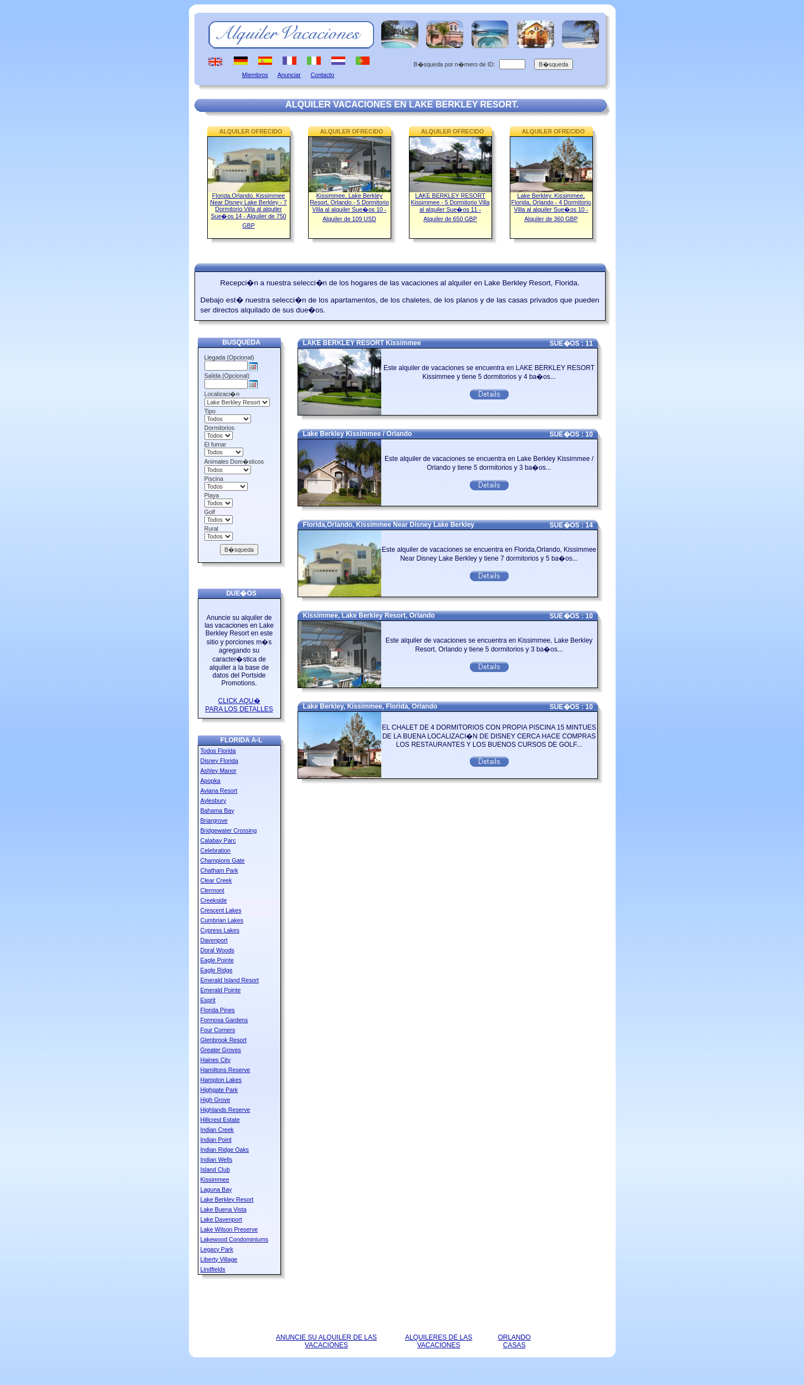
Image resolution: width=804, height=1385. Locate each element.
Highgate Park (219, 1089)
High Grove (216, 1099)
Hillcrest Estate (220, 1119)
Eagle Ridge (217, 970)
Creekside (214, 900)
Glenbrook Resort (224, 1040)
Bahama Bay (217, 810)
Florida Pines (218, 1010)
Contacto (323, 74)
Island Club (215, 1169)
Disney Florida (219, 760)
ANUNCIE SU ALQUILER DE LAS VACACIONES (326, 1341)
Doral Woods (217, 950)
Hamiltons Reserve (225, 1069)
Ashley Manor (219, 770)
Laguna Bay (216, 1189)
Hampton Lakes (221, 1079)
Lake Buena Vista (224, 1209)
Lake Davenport (221, 1219)
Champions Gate (223, 860)
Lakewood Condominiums (235, 1239)
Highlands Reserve (225, 1109)
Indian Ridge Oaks (225, 1149)
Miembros (255, 74)
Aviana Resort (219, 790)
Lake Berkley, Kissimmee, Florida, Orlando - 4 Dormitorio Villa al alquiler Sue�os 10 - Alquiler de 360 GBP (551, 207)
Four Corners (218, 1030)
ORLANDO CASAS (514, 1341)
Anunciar (289, 74)
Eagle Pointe (217, 960)
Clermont (212, 890)
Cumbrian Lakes (222, 920)
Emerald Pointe (221, 990)
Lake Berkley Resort (227, 1199)
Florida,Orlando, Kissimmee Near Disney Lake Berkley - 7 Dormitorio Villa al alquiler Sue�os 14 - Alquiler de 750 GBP (248, 210)
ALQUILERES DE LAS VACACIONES (438, 1341)
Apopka (211, 780)
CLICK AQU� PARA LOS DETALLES (239, 705)
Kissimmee (215, 1179)
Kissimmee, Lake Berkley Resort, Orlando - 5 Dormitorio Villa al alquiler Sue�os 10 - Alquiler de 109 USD (349, 207)
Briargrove (214, 820)
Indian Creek (217, 1129)
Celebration (216, 850)
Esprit (208, 1000)
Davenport (214, 940)
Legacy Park (217, 1249)
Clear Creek (216, 880)
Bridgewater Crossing (229, 830)
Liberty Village (219, 1259)
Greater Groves (221, 1050)
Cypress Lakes (220, 930)
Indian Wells (217, 1159)
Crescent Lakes (221, 910)
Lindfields (213, 1269)
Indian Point (216, 1139)
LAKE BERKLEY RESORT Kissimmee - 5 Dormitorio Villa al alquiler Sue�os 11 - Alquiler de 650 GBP (450, 207)
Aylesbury (214, 800)
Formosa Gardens (224, 1020)
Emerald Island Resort (230, 980)
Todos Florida (218, 750)
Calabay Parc (218, 840)
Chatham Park (219, 870)
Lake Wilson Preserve (229, 1229)
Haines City (216, 1059)
